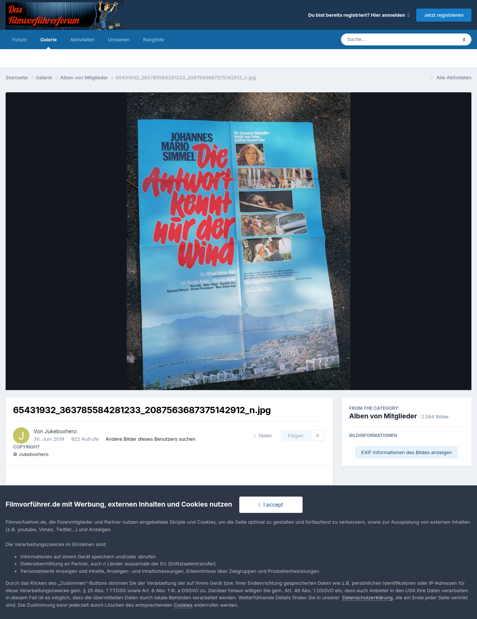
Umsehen (119, 39)
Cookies (183, 605)
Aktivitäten (82, 39)
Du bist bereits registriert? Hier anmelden (359, 15)
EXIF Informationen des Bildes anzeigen (406, 452)
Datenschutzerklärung (367, 597)
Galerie (48, 42)
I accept (271, 504)
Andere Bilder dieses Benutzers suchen (150, 439)
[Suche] (384, 39)
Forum (19, 39)
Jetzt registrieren (444, 15)
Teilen (263, 435)
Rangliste (153, 39)
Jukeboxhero (61, 431)
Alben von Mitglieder (383, 416)
